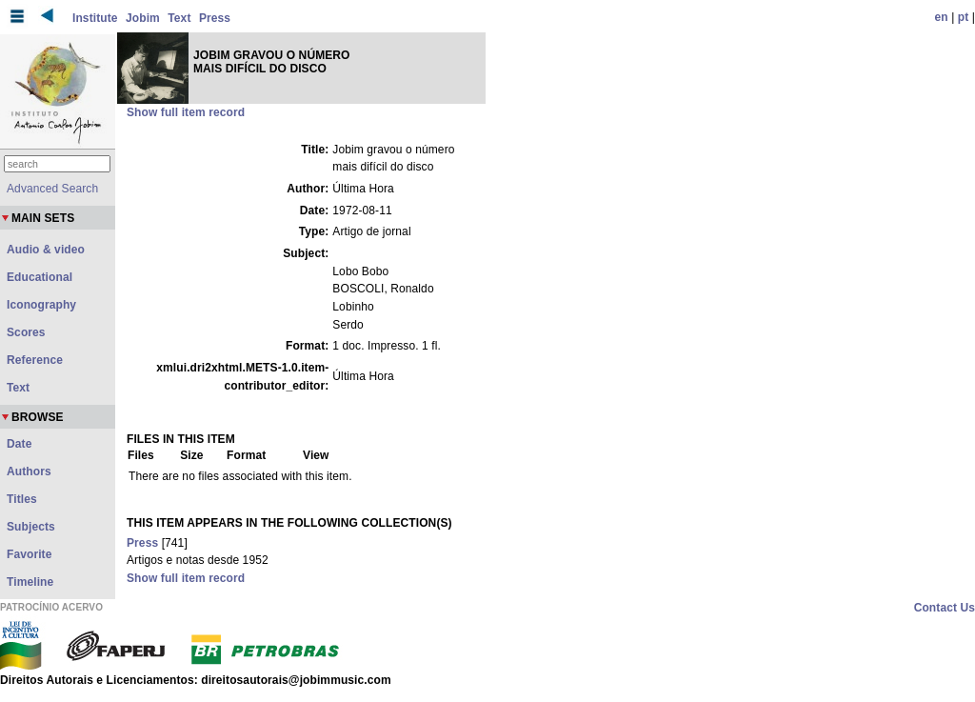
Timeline (30, 582)
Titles (22, 499)
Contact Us (944, 607)
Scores (26, 332)
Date (19, 444)
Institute (95, 18)
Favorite (29, 554)
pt (963, 17)
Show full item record (186, 112)
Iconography (41, 304)
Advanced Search (52, 188)
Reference (35, 360)
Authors (29, 471)
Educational (39, 277)
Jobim (143, 18)
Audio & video (46, 249)
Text (179, 18)
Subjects (31, 526)
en (941, 17)
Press (214, 18)
